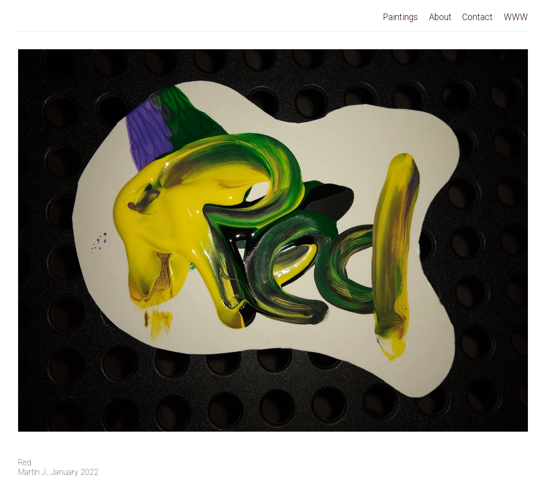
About (440, 17)
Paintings (400, 17)
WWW (516, 17)
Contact (477, 17)
